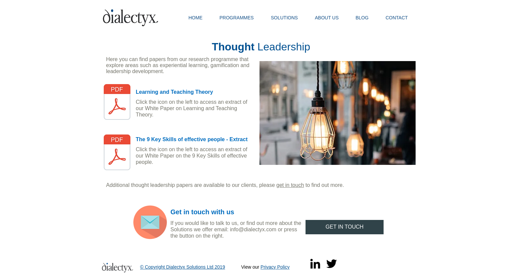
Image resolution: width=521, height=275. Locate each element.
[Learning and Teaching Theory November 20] (117, 102)
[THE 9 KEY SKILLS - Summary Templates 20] (117, 153)
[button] (240, 18)
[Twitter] (332, 264)
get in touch (290, 185)
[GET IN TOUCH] (345, 227)
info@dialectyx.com (253, 229)
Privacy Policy (275, 267)
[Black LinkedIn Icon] (315, 264)
